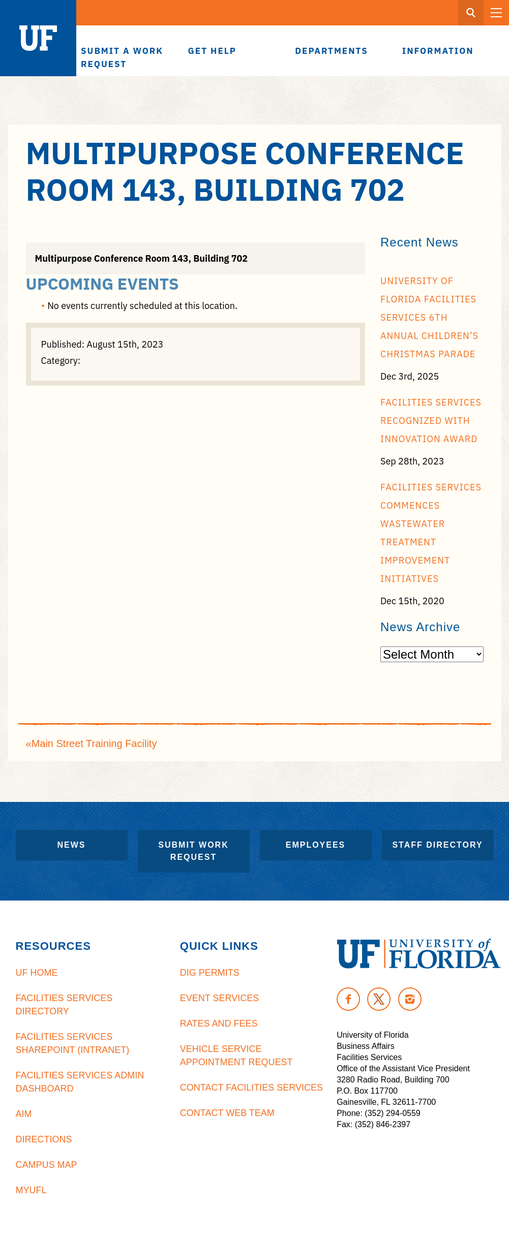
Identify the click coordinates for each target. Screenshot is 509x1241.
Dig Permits (209, 973)
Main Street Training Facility (94, 743)
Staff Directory (437, 845)
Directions (44, 1139)
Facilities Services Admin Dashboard (80, 1082)
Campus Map (46, 1165)
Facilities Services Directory (64, 1004)
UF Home (37, 973)
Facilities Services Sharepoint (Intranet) (73, 1043)
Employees (316, 845)
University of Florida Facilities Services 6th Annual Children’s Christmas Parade (429, 317)
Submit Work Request (193, 851)
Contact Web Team (227, 1113)
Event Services (219, 998)
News (71, 845)
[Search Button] (471, 12)
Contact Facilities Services (251, 1087)
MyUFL (31, 1190)
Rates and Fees (219, 1023)
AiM (24, 1114)
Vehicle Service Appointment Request (236, 1055)
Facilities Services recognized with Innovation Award (431, 420)
